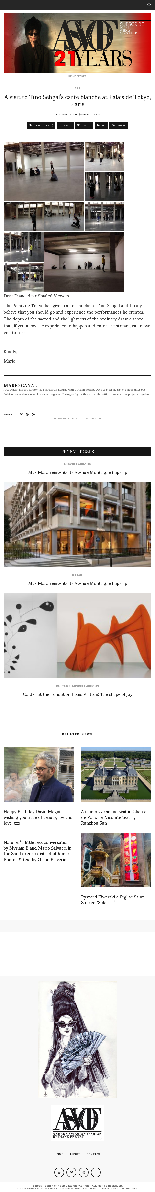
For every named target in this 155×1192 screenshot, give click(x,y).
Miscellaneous (77, 464)
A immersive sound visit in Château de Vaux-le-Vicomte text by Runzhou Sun (115, 816)
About (75, 1154)
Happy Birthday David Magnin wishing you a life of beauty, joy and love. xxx (38, 816)
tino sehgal (93, 418)
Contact (93, 1154)
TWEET (84, 125)
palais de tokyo (65, 418)
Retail (77, 575)
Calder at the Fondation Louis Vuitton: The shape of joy (77, 693)
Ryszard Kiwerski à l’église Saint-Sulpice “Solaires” (113, 899)
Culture (63, 686)
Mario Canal (91, 114)
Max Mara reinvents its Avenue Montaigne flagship (77, 471)
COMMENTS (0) (41, 125)
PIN (101, 125)
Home (59, 1154)
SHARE (65, 125)
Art (77, 88)
